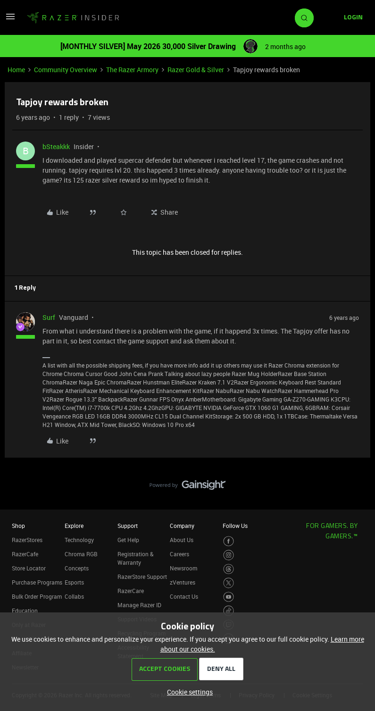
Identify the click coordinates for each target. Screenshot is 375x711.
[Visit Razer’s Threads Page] (228, 569)
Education (25, 610)
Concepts (77, 568)
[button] (10, 19)
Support (127, 525)
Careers (179, 554)
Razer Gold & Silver (195, 69)
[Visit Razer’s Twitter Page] (228, 583)
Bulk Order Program (37, 596)
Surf (48, 317)
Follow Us (235, 525)
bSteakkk (56, 146)
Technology (79, 540)
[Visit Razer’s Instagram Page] (228, 555)
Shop (18, 525)
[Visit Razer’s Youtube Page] (228, 597)
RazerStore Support (142, 576)
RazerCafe (25, 554)
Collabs (74, 596)
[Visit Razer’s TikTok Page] (228, 611)
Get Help (128, 540)
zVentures (182, 582)
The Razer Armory (132, 69)
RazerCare (130, 590)
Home (16, 69)
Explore (74, 525)
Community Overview (65, 69)
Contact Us (184, 596)
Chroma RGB (81, 554)
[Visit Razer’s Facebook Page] (228, 541)
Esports (74, 582)
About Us (181, 540)
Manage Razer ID (139, 605)
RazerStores (27, 540)
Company (182, 525)
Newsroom (183, 568)
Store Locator (29, 568)
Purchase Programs (37, 582)
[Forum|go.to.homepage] (73, 17)
